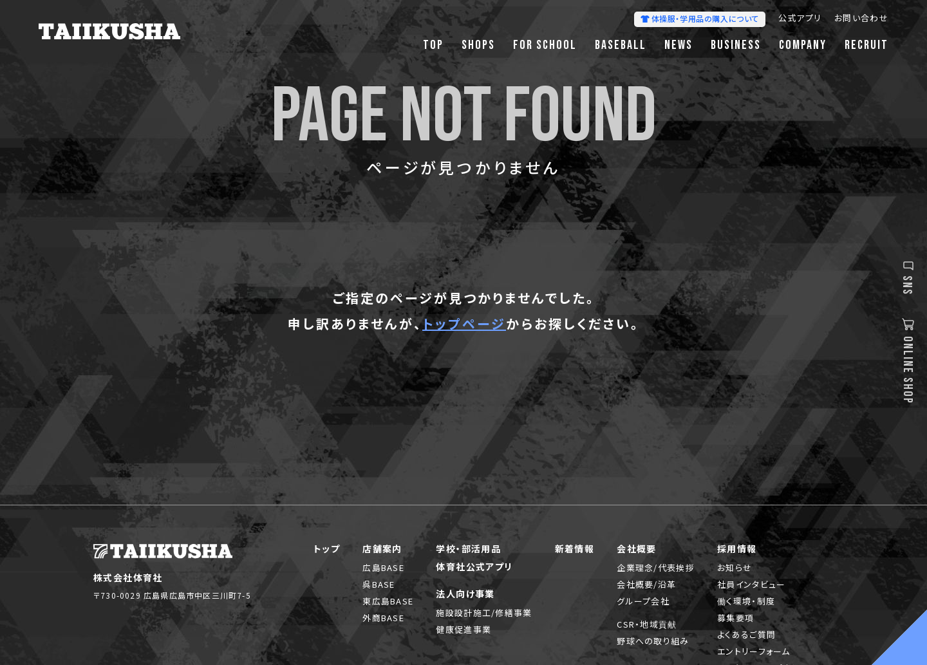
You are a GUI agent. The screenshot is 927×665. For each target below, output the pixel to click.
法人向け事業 (465, 593)
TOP (433, 45)
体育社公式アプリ (474, 566)
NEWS (678, 45)
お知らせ (734, 567)
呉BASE (378, 584)
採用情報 (737, 548)
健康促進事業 (463, 629)
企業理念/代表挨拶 (656, 567)
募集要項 (735, 618)
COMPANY (803, 45)
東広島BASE (387, 601)
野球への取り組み (653, 641)
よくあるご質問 (746, 634)
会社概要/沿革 (646, 584)
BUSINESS (736, 45)
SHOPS (478, 45)
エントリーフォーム (754, 651)
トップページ (464, 323)
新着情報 (575, 548)
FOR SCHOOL (545, 45)
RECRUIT (866, 45)
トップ (327, 548)
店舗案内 (382, 548)
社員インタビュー (751, 584)
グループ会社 (643, 601)
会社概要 (637, 548)
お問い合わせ (861, 19)
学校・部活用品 (468, 548)
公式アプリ (800, 19)
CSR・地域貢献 (647, 624)
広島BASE (383, 567)
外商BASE (383, 618)
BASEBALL (620, 45)
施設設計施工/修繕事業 (484, 612)
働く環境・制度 (746, 601)
